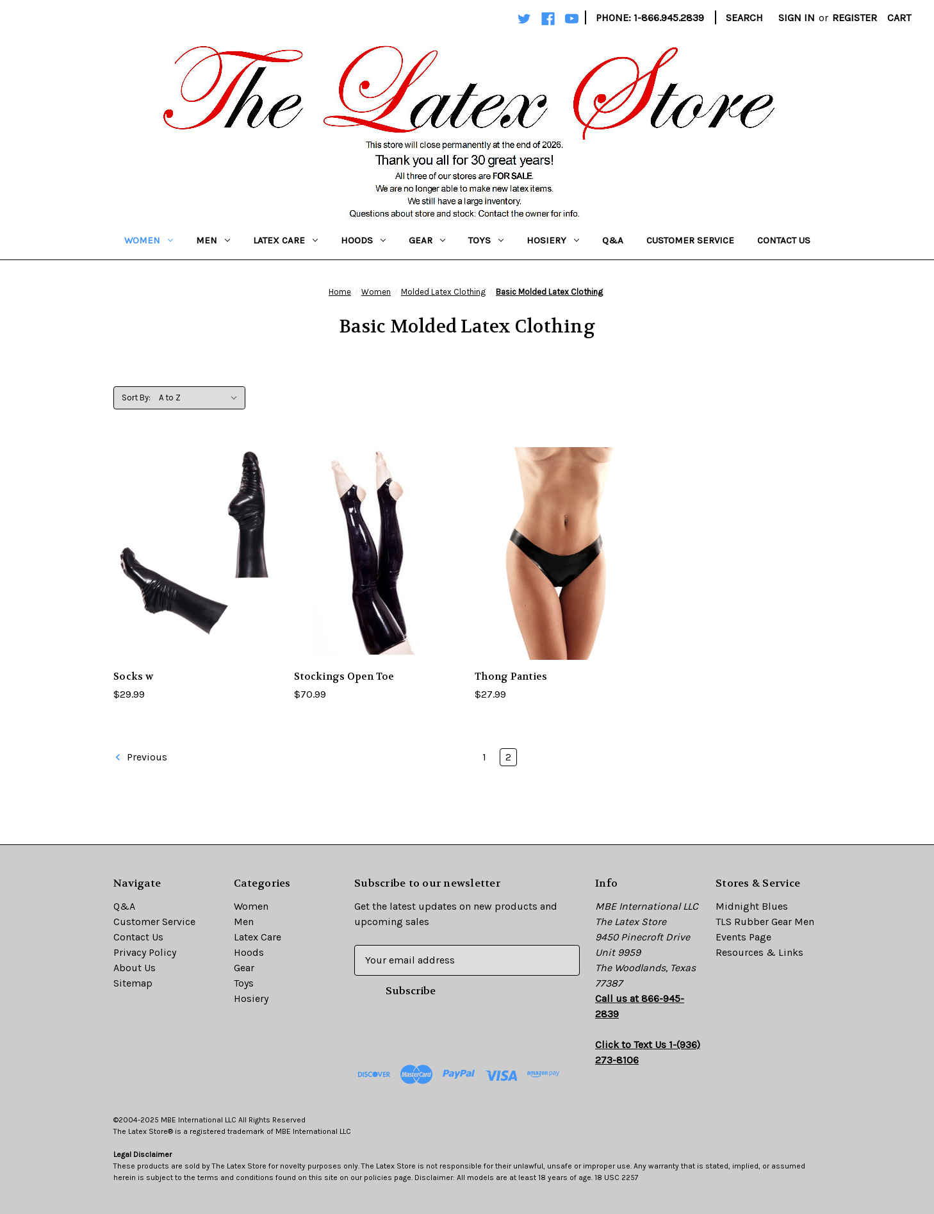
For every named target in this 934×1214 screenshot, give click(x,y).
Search (744, 18)
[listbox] (201, 398)
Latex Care (285, 240)
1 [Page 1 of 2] (484, 757)
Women (148, 240)
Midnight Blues (752, 906)
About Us (134, 968)
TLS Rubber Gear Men (765, 921)
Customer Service (690, 240)
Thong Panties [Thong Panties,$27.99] (511, 676)
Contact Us (783, 240)
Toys (486, 240)
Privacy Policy (144, 952)
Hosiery (553, 240)
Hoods (363, 240)
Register (854, 18)
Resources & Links (759, 952)
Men (213, 240)
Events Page (743, 937)
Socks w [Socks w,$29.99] (133, 676)
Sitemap (132, 983)
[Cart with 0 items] (899, 18)
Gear (427, 240)
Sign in (796, 18)
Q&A (612, 240)
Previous (140, 757)
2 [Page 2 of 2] (508, 757)
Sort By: (136, 397)
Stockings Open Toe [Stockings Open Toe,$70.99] (344, 676)
